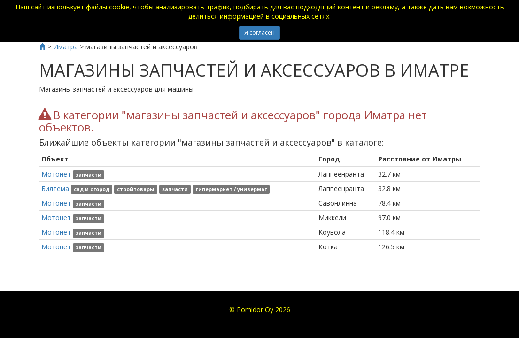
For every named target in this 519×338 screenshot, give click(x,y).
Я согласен (259, 33)
